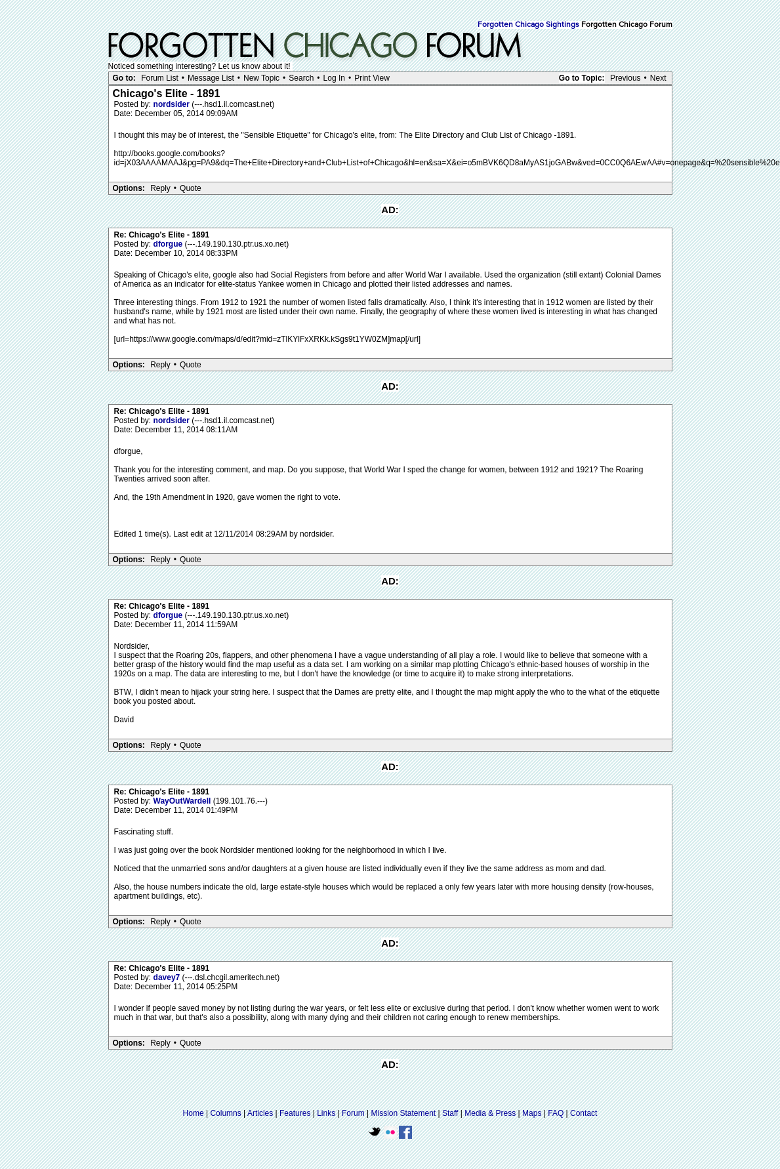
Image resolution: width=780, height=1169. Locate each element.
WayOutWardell (183, 801)
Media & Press (490, 1113)
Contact (583, 1113)
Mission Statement (403, 1113)
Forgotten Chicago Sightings (528, 25)
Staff (450, 1113)
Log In (334, 78)
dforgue (169, 244)
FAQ (556, 1113)
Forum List (159, 78)
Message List (211, 78)
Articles (260, 1113)
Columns (225, 1113)
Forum (353, 1113)
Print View (372, 78)
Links (326, 1113)
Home (193, 1113)
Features (294, 1113)
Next (658, 78)
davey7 (168, 977)
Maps (531, 1113)
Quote (190, 188)
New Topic (261, 78)
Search (301, 78)
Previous (625, 78)
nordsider (173, 104)
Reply (160, 188)
